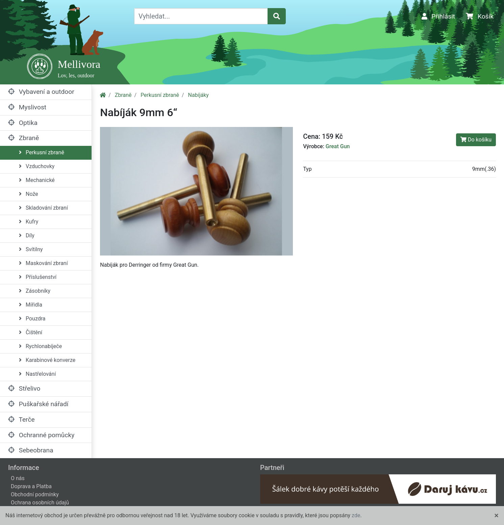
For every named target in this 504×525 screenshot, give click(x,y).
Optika (22, 123)
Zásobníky (34, 291)
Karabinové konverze (47, 360)
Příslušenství (37, 277)
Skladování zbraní (43, 208)
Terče (21, 419)
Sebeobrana (30, 450)
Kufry (28, 221)
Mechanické (37, 180)
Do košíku (476, 139)
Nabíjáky (198, 95)
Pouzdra (32, 318)
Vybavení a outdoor (41, 92)
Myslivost (27, 107)
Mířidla (30, 304)
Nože (28, 194)
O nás (18, 478)
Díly (26, 235)
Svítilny (31, 249)
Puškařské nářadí (38, 404)
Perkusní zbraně (41, 152)
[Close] (496, 515)
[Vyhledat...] (201, 16)
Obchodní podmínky (35, 494)
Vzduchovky (36, 166)
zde (356, 515)
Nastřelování (37, 374)
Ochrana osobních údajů (40, 502)
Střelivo (24, 388)
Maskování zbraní (43, 263)
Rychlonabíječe (40, 346)
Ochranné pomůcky (41, 435)
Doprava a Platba (31, 486)
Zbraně (23, 138)
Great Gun (338, 146)
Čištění (30, 332)
